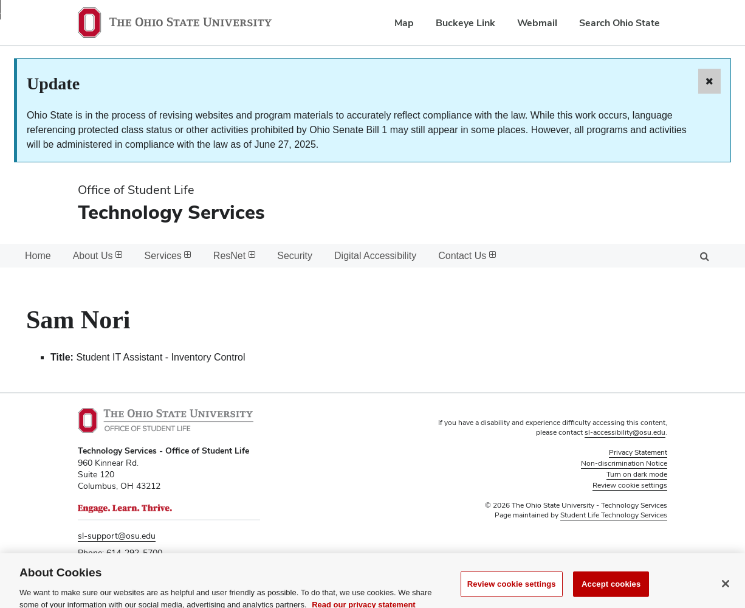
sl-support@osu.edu (117, 535)
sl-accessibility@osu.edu (625, 432)
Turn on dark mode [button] (636, 474)
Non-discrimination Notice (624, 463)
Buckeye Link (465, 22)
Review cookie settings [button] (629, 485)
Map (404, 22)
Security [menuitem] (294, 255)
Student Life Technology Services (613, 515)
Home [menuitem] (38, 255)
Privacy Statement (638, 452)
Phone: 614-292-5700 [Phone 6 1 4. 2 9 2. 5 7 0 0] (120, 552)
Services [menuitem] (168, 255)
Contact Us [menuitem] (467, 255)
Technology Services (171, 211)
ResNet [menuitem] (234, 255)
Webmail (537, 22)
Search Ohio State (619, 22)
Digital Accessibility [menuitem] (375, 255)
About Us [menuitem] (98, 255)
